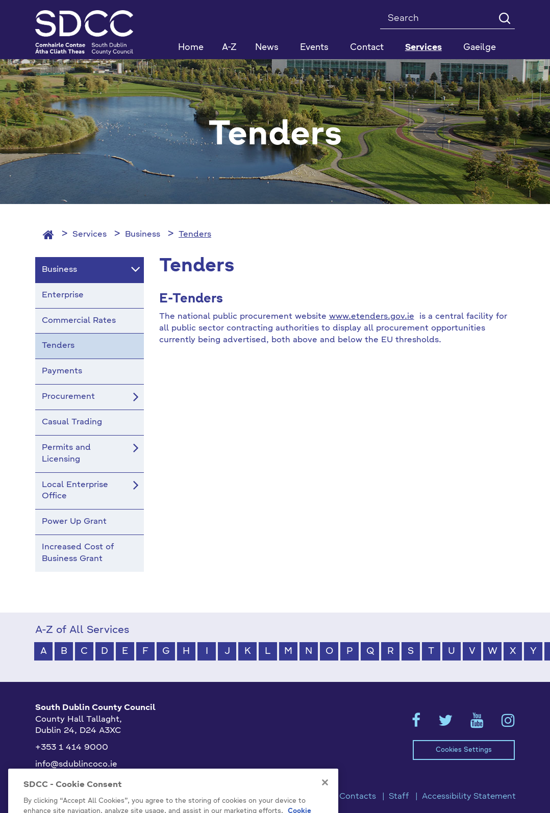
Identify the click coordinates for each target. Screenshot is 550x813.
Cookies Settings (464, 750)
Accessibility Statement (469, 797)
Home (191, 47)
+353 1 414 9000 (71, 748)
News (267, 47)
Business (142, 235)
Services (89, 235)
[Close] (325, 792)
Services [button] (423, 47)
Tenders (195, 235)
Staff (399, 797)
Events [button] (314, 47)
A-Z (229, 47)
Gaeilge (479, 47)
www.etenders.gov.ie (371, 317)
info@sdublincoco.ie (76, 764)
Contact (367, 47)
